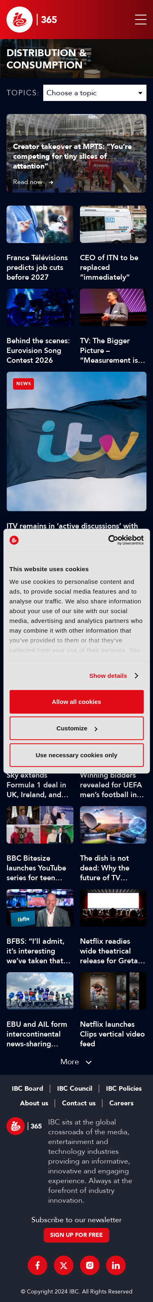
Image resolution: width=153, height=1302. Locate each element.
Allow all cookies (76, 701)
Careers (121, 1103)
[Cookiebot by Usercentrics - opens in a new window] (109, 540)
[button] (139, 19)
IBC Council (74, 1088)
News (23, 384)
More (69, 1062)
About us (34, 1103)
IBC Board (27, 1088)
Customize (76, 728)
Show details (108, 675)
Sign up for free (76, 1235)
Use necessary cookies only (76, 754)
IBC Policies (124, 1088)
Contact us (78, 1103)
